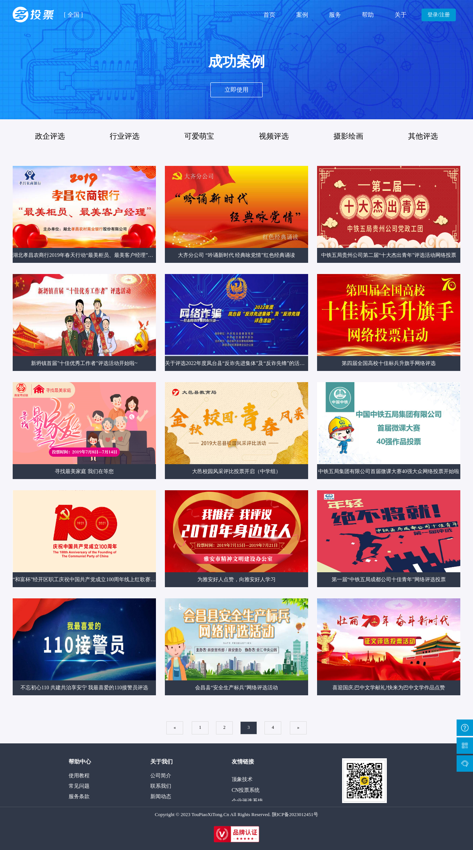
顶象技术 (242, 781)
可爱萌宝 (199, 136)
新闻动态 (160, 796)
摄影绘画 (348, 136)
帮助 (368, 15)
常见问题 (79, 786)
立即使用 (236, 89)
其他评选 (423, 136)
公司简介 (160, 775)
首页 (269, 15)
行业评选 (125, 136)
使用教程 (79, 775)
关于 (401, 15)
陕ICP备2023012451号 (295, 814)
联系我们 (160, 786)
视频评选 (274, 136)
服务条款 (79, 796)
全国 (73, 15)
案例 (302, 15)
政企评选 (50, 136)
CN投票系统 (246, 791)
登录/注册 (438, 15)
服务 (335, 15)
